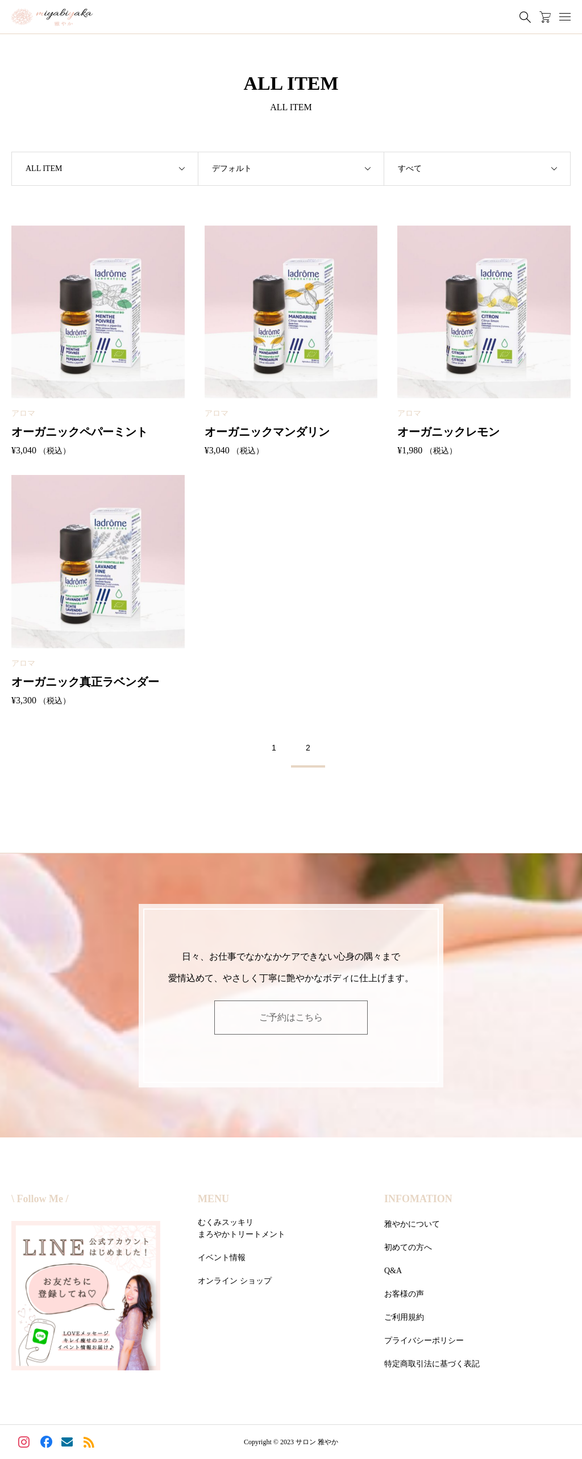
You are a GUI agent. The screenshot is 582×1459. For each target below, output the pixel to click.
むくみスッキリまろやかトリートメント (241, 1228)
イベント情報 (222, 1257)
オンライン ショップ (235, 1281)
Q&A (393, 1270)
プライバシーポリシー (424, 1340)
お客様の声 (404, 1294)
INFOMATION (418, 1198)
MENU (213, 1198)
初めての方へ (408, 1247)
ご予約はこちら (291, 1017)
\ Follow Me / (39, 1198)
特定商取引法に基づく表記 (432, 1364)
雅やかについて (412, 1224)
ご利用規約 (404, 1317)
